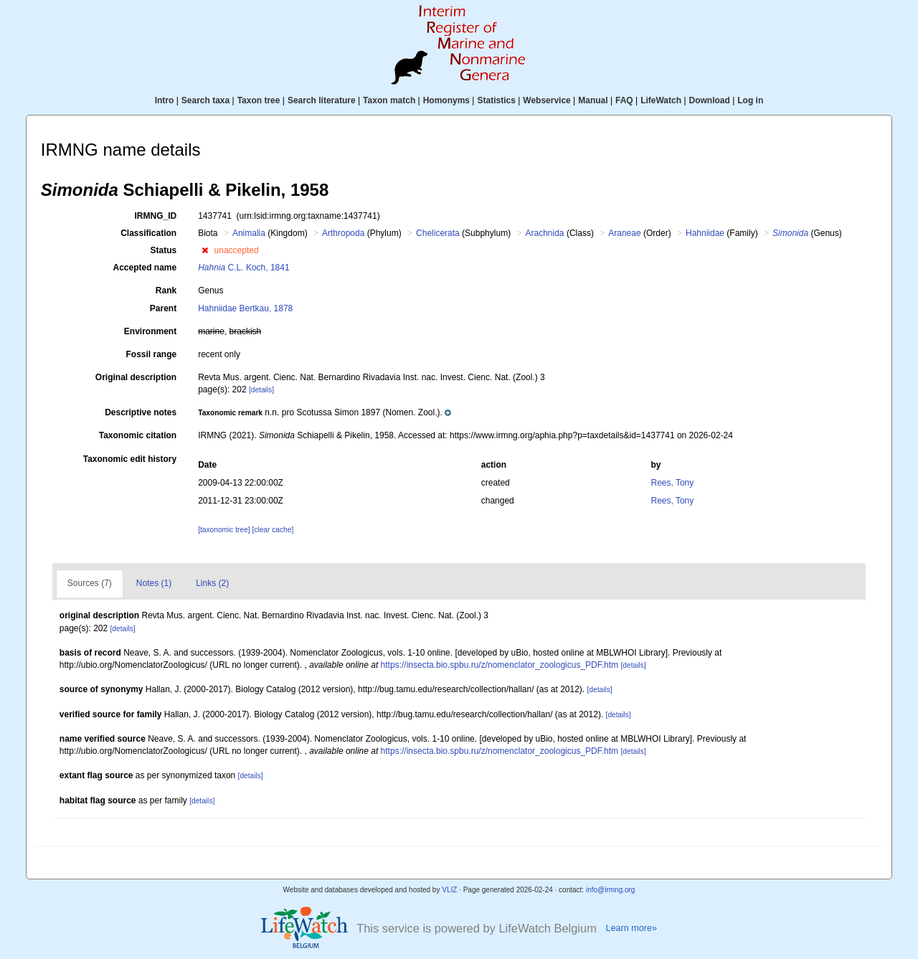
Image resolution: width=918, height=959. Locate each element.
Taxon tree (258, 100)
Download (709, 100)
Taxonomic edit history (129, 459)
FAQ (624, 100)
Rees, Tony (672, 483)
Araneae (624, 233)
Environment (150, 331)
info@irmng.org (610, 890)
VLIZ (449, 890)
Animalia (248, 233)
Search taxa (205, 100)
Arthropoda (343, 233)
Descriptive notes (140, 412)
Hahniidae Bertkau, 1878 (245, 308)
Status (164, 250)
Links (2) (212, 583)
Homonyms (446, 100)
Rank (166, 290)
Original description (135, 377)
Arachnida (545, 233)
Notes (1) (153, 583)
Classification (148, 233)
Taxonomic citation (137, 435)
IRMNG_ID (156, 216)
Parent (163, 308)
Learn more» (631, 928)
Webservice (547, 100)
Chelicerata (438, 233)
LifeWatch (660, 100)
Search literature (322, 100)
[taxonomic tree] (224, 530)
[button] (205, 250)
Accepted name (144, 268)
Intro (164, 100)
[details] (261, 390)
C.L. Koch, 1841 (243, 268)
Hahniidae (705, 233)
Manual (592, 100)
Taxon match (389, 100)
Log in (750, 100)
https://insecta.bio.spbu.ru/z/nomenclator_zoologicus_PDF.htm (500, 665)
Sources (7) (89, 583)
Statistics (496, 100)
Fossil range (151, 354)
